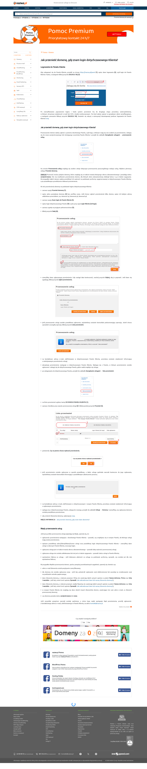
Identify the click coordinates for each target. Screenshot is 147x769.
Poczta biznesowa (51, 716)
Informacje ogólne (19, 714)
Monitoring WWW (51, 724)
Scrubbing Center (18, 718)
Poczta (132, 2)
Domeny (16, 8)
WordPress (49, 8)
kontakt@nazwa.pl (96, 603)
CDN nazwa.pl (49, 737)
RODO (79, 737)
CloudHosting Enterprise (52, 722)
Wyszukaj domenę (117, 14)
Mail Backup (49, 733)
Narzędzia (109, 2)
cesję (73, 516)
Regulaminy (81, 729)
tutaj (47, 118)
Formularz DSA (82, 735)
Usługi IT (48, 741)
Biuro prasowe (17, 731)
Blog (79, 714)
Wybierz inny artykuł (125, 607)
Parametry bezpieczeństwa (85, 722)
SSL (107, 8)
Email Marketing (50, 726)
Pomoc (80, 720)
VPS (91, 8)
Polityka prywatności (83, 733)
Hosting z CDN (50, 718)
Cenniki (80, 731)
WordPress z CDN (50, 720)
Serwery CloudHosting (20, 722)
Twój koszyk (122, 8)
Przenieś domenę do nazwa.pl (123, 17)
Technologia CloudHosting (21, 720)
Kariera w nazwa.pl (19, 733)
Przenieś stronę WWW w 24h (85, 716)
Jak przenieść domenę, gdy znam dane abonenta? (73, 519)
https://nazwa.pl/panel (87, 72)
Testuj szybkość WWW (84, 718)
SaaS (99, 8)
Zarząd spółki (17, 729)
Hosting (37, 8)
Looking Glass (17, 726)
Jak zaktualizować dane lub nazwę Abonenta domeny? (95, 580)
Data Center (17, 716)
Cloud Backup (49, 731)
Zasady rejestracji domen (85, 724)
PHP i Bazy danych (18, 724)
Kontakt (16, 735)
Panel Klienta (121, 2)
